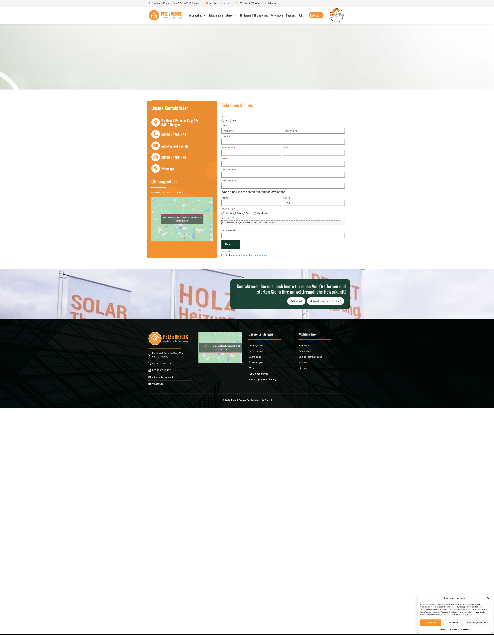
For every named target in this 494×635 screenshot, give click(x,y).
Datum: (224, 198)
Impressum (467, 629)
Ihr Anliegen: (227, 209)
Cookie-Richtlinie (444, 629)
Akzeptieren (431, 622)
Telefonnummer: (229, 170)
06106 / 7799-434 (173, 134)
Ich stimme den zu (248, 255)
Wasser (231, 15)
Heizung (228, 213)
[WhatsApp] (155, 168)
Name (224, 126)
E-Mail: (224, 159)
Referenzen (277, 15)
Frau (235, 120)
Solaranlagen (216, 15)
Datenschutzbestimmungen (255, 255)
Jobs (303, 15)
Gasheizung (255, 368)
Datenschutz (457, 629)
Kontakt (316, 15)
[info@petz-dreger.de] (155, 145)
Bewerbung (262, 213)
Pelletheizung (256, 362)
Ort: (285, 148)
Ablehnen (453, 622)
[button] (488, 598)
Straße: (224, 137)
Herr (226, 120)
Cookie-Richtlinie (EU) (310, 368)
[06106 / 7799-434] (155, 134)
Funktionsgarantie (258, 385)
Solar (238, 213)
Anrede (224, 116)
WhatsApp (167, 168)
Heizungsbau (196, 15)
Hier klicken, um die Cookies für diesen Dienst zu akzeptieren (182, 219)
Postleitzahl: (227, 148)
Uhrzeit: (286, 198)
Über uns (291, 15)
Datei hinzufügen (229, 218)
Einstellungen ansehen (477, 622)
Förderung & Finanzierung (254, 15)
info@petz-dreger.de (174, 146)
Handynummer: (228, 181)
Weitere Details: (229, 230)
